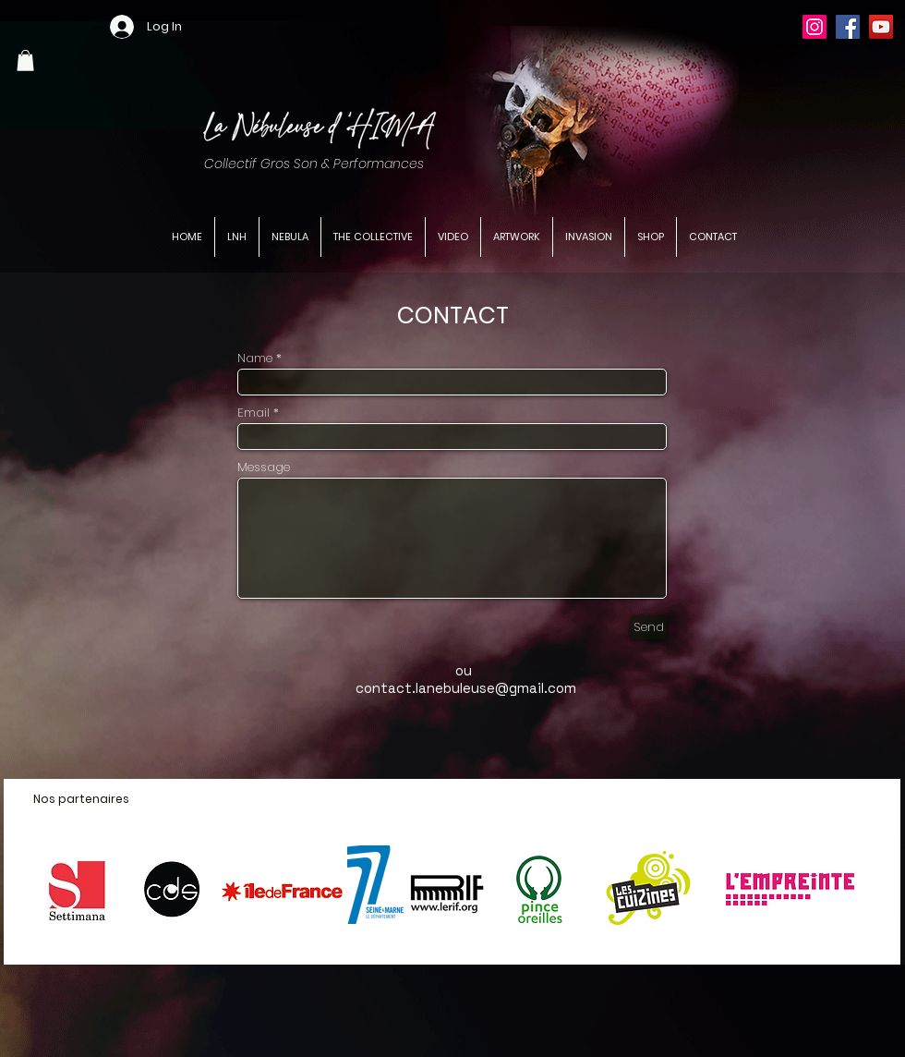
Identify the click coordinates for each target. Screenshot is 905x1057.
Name (254, 358)
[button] (25, 60)
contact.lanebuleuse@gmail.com (466, 688)
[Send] (648, 627)
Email (253, 413)
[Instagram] (814, 27)
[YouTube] (881, 27)
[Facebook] (848, 27)
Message (263, 467)
